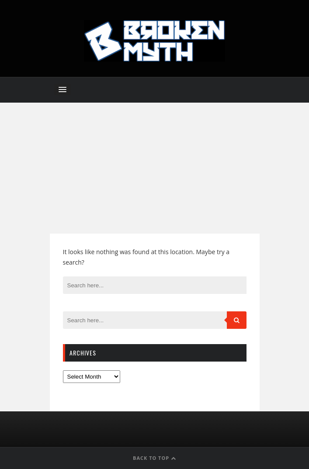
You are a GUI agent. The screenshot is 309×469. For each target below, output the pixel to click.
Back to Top (154, 458)
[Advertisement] (154, 168)
